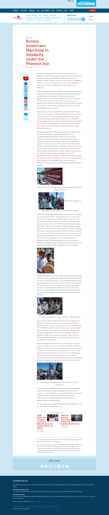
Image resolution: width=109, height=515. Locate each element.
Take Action (24, 10)
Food (40, 15)
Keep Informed (45, 10)
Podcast (39, 20)
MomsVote (16, 10)
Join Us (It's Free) (85, 1)
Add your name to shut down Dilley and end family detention (70, 419)
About (66, 10)
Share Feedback (30, 506)
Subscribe (56, 506)
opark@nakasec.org (56, 406)
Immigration (29, 18)
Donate (92, 10)
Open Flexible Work (57, 18)
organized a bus (70, 78)
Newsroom (59, 10)
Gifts (53, 10)
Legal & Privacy (40, 506)
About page (37, 501)
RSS (92, 16)
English (72, 1)
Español (72, 10)
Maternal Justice (38, 18)
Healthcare (53, 15)
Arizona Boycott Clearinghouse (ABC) (57, 357)
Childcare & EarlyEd (31, 15)
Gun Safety (45, 15)
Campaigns (32, 10)
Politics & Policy (47, 20)
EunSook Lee (26, 74)
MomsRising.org (29, 4)
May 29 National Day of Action (66, 114)
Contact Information (18, 506)
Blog (38, 10)
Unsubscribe (48, 506)
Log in (93, 19)
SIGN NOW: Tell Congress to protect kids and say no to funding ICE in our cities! (45, 421)
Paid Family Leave (31, 20)
